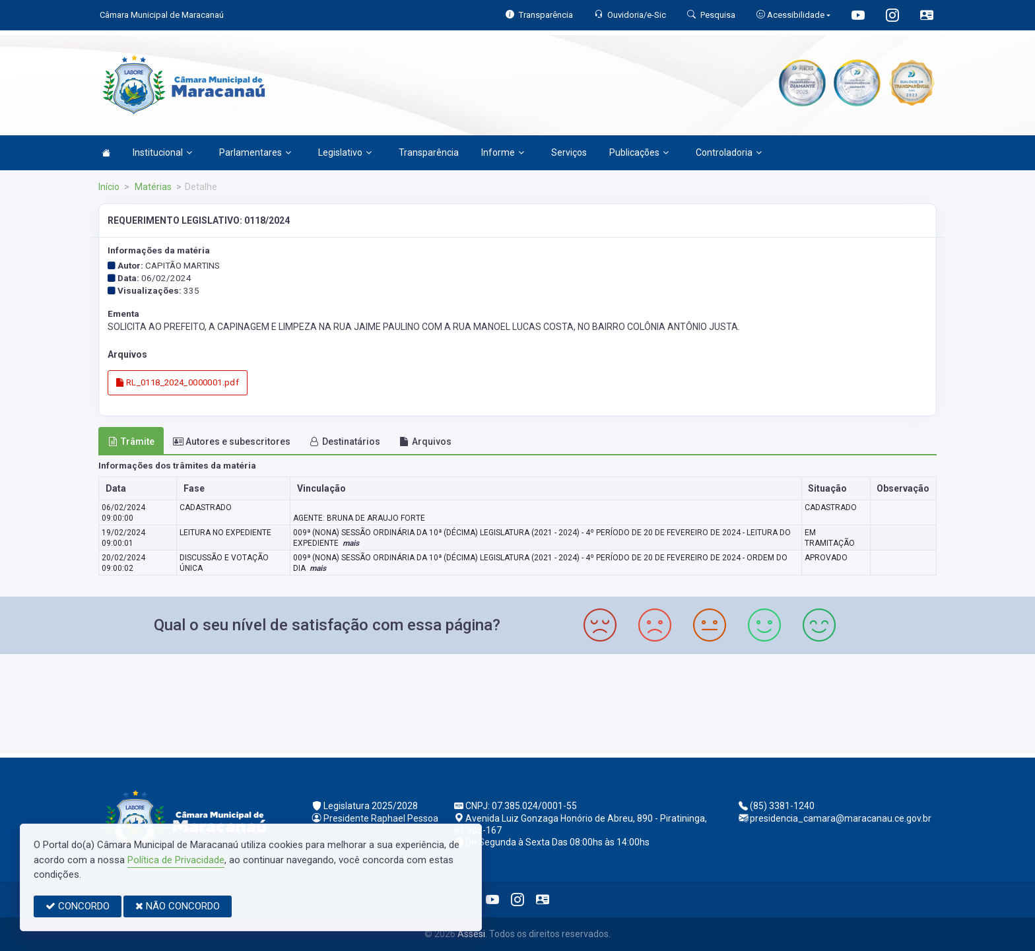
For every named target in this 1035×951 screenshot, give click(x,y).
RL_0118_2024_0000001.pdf (177, 382)
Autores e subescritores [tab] (231, 441)
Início (108, 186)
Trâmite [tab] (131, 441)
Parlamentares (255, 152)
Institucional (162, 152)
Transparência (429, 152)
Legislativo (345, 152)
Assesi (471, 934)
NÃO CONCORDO (177, 906)
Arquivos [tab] (425, 441)
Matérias (152, 186)
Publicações (639, 152)
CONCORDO (78, 906)
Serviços (569, 152)
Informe (502, 152)
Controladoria (729, 152)
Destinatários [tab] (345, 441)
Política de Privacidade (175, 860)
